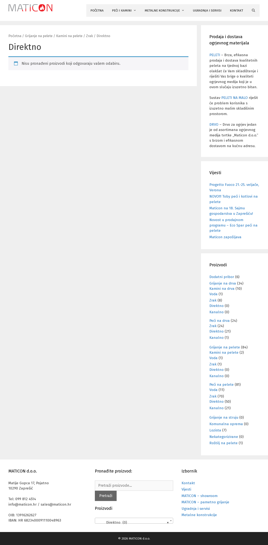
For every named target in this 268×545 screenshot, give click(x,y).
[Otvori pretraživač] (253, 10)
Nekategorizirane (223, 437)
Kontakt (188, 483)
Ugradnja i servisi (196, 508)
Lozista (215, 430)
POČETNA (97, 10)
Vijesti (186, 489)
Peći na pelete (221, 384)
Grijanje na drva (222, 283)
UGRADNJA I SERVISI (207, 10)
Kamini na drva (221, 288)
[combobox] (134, 521)
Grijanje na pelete (39, 36)
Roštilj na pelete (223, 443)
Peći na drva (219, 320)
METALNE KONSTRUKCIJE (167, 10)
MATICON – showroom (200, 496)
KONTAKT (236, 10)
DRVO (213, 124)
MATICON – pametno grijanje (205, 502)
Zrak (89, 36)
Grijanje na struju (223, 417)
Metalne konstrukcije (199, 515)
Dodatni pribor (221, 277)
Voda (213, 294)
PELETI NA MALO (234, 98)
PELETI (214, 55)
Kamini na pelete (69, 36)
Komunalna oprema (226, 424)
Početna (14, 36)
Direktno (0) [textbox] (133, 523)
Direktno (216, 306)
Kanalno (216, 312)
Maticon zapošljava (225, 237)
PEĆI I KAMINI (126, 10)
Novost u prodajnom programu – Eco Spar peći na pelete (233, 225)
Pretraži (105, 495)
